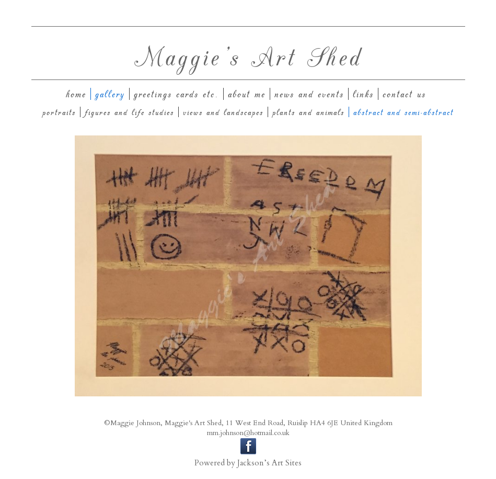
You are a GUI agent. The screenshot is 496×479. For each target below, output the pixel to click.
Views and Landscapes (223, 112)
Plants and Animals (308, 112)
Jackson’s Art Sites (269, 463)
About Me (247, 94)
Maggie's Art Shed (248, 56)
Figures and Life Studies (129, 112)
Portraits (59, 112)
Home (76, 94)
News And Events (309, 94)
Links (363, 94)
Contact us (404, 94)
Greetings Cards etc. (176, 94)
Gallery (110, 94)
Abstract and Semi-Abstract (403, 112)
